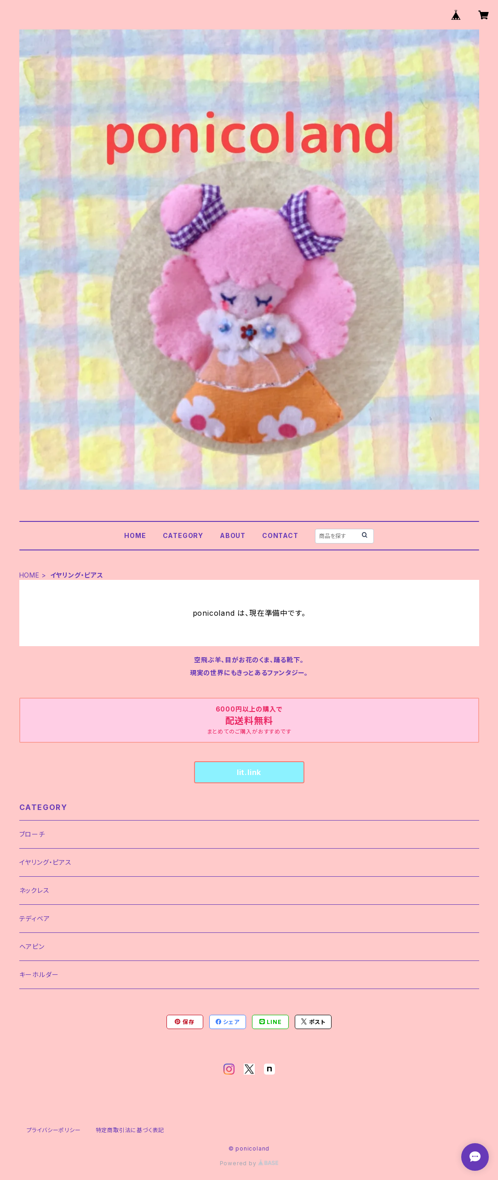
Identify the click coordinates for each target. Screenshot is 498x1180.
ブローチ (32, 834)
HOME (135, 535)
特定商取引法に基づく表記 (130, 1130)
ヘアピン (32, 946)
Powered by (249, 1163)
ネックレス (34, 890)
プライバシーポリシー (54, 1130)
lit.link (249, 772)
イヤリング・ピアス (45, 862)
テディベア (34, 918)
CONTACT (280, 535)
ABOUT (233, 535)
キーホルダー (39, 974)
